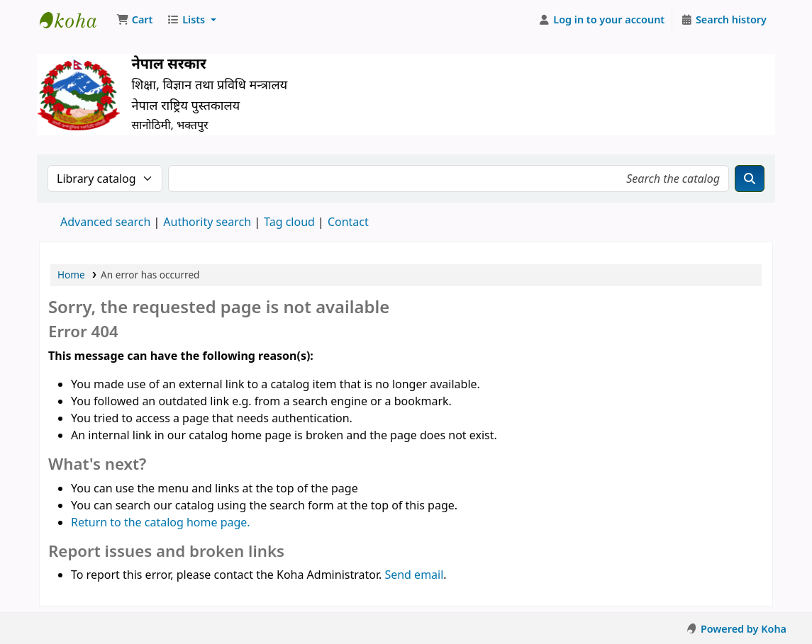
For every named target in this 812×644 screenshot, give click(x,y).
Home (71, 274)
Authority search (207, 222)
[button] (134, 19)
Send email (413, 574)
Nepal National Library (75, 20)
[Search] (749, 178)
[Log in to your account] (602, 19)
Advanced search (105, 222)
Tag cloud (289, 222)
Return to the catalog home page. (160, 522)
